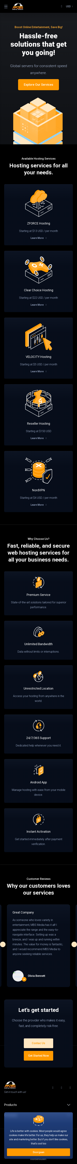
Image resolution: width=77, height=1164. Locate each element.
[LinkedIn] (71, 1088)
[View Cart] (62, 6)
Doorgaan (38, 1152)
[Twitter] (62, 1088)
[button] (74, 944)
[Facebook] (54, 1088)
